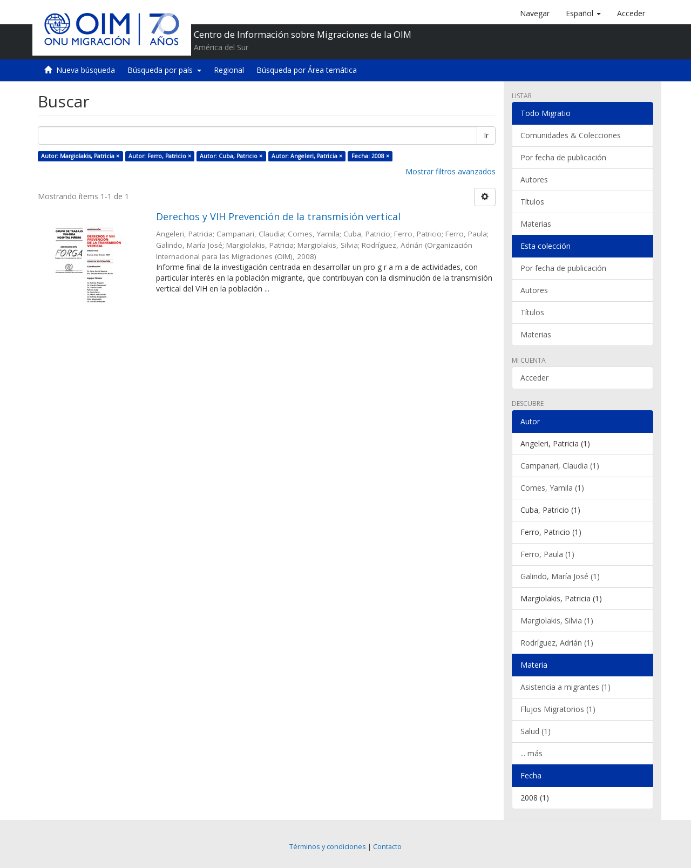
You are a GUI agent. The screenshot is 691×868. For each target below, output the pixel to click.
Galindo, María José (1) (560, 576)
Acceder (534, 377)
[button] (583, 13)
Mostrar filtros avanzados (450, 171)
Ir (486, 135)
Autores (534, 179)
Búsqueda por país (164, 70)
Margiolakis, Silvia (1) (556, 620)
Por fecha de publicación (563, 157)
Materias (535, 224)
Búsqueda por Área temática (306, 70)
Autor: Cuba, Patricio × (231, 156)
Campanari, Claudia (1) (559, 465)
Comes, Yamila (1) (552, 488)
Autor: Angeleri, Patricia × (307, 156)
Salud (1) (535, 731)
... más (531, 753)
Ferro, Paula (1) (547, 554)
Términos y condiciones (327, 846)
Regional (229, 70)
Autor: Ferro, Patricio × (159, 156)
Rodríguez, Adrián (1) (556, 643)
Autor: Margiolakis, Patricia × (80, 156)
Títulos (532, 201)
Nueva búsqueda (85, 70)
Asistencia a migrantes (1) (565, 687)
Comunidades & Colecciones (570, 135)
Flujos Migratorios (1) (557, 709)
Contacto (387, 846)
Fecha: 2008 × (370, 156)
